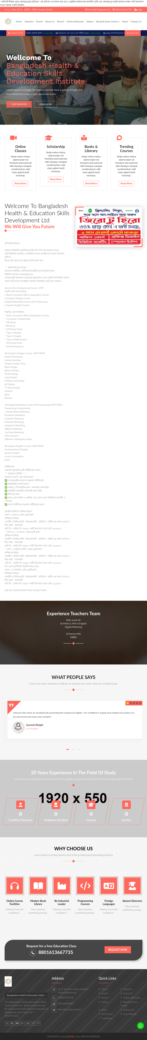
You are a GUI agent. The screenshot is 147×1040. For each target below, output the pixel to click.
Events (39, 21)
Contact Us (136, 21)
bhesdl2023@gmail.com (97, 9)
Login (138, 9)
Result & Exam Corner (108, 21)
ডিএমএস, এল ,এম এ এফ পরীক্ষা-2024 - (81, 33)
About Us (49, 21)
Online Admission (75, 21)
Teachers (29, 21)
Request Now (117, 949)
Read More (20, 183)
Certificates (106, 1018)
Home (19, 21)
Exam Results (129, 1014)
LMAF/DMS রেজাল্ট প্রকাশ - (38, 33)
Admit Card (106, 1014)
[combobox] (26, 995)
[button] (67, 749)
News (125, 21)
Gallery (89, 21)
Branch (60, 21)
